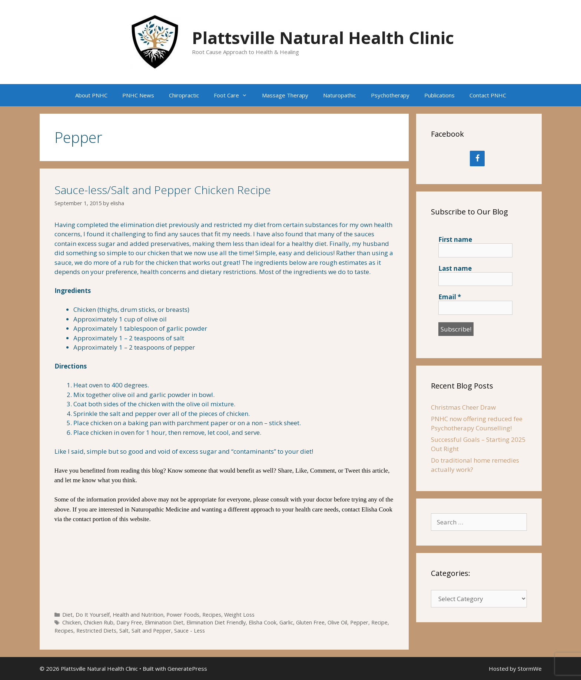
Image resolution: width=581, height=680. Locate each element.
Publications (439, 95)
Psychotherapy (390, 95)
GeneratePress (187, 668)
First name (455, 239)
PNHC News (138, 95)
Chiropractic (184, 95)
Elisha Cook (262, 622)
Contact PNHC (487, 95)
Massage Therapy (285, 95)
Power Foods (182, 614)
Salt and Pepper (151, 630)
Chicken (71, 622)
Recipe (379, 622)
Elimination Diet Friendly (216, 622)
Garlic (286, 622)
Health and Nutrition (138, 614)
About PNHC (91, 95)
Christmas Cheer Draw (463, 407)
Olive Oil (337, 622)
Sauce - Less (189, 630)
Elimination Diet (164, 622)
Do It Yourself (93, 614)
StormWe (530, 668)
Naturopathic (339, 95)
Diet (67, 614)
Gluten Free (310, 622)
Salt (124, 630)
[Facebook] (477, 158)
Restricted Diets (96, 630)
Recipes (211, 614)
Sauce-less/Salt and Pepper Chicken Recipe (162, 189)
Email (449, 297)
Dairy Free (129, 622)
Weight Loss (239, 614)
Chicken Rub (98, 622)
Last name (455, 268)
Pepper (359, 622)
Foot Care (234, 95)
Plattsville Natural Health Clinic (323, 37)
